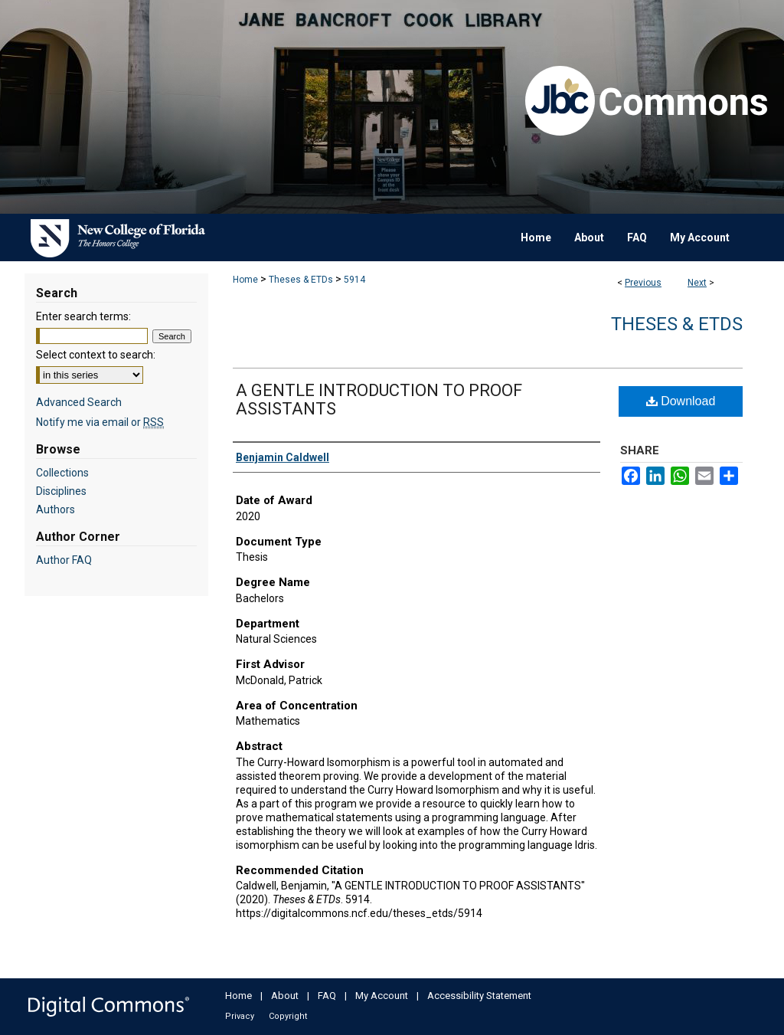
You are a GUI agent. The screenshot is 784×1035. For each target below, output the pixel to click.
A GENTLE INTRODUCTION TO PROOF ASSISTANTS (379, 399)
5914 (354, 279)
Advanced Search (79, 402)
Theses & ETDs (301, 279)
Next (697, 282)
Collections (62, 473)
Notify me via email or (100, 422)
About (285, 995)
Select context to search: (95, 355)
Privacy (239, 1016)
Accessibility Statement (479, 995)
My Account (381, 995)
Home (245, 279)
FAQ (327, 995)
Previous (643, 282)
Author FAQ (64, 560)
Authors (55, 509)
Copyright (288, 1016)
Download (681, 401)
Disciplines (61, 491)
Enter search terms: (83, 316)
